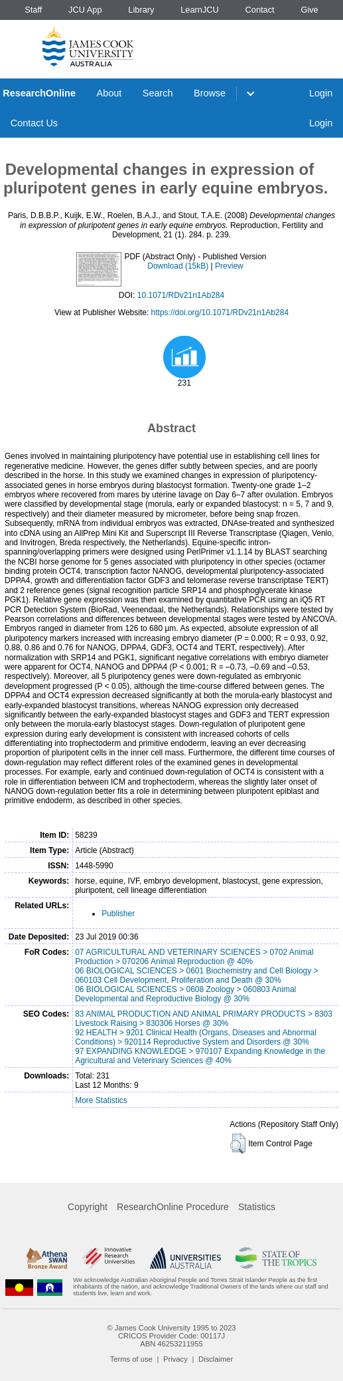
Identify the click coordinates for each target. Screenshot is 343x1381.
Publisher (118, 913)
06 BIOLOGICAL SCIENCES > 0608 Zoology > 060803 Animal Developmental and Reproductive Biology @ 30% (185, 994)
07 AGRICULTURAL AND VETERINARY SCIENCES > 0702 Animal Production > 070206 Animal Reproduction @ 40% (194, 956)
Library (141, 10)
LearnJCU (199, 10)
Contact (260, 10)
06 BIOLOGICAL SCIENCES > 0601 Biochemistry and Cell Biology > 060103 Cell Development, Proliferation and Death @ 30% (196, 975)
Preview (229, 266)
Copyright (87, 1206)
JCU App (85, 10)
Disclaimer (215, 1359)
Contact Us (34, 123)
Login (320, 93)
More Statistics (101, 1100)
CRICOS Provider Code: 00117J (171, 1336)
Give (309, 10)
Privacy (175, 1359)
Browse (210, 93)
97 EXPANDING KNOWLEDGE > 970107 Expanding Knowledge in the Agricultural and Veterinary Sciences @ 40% (200, 1056)
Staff (33, 10)
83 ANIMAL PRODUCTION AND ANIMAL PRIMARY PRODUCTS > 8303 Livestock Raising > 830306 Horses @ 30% (203, 1018)
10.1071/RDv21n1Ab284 (180, 295)
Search (158, 93)
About (109, 93)
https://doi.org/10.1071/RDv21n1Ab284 (220, 312)
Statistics (256, 1206)
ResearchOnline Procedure (173, 1206)
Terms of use (131, 1359)
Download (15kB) (177, 266)
